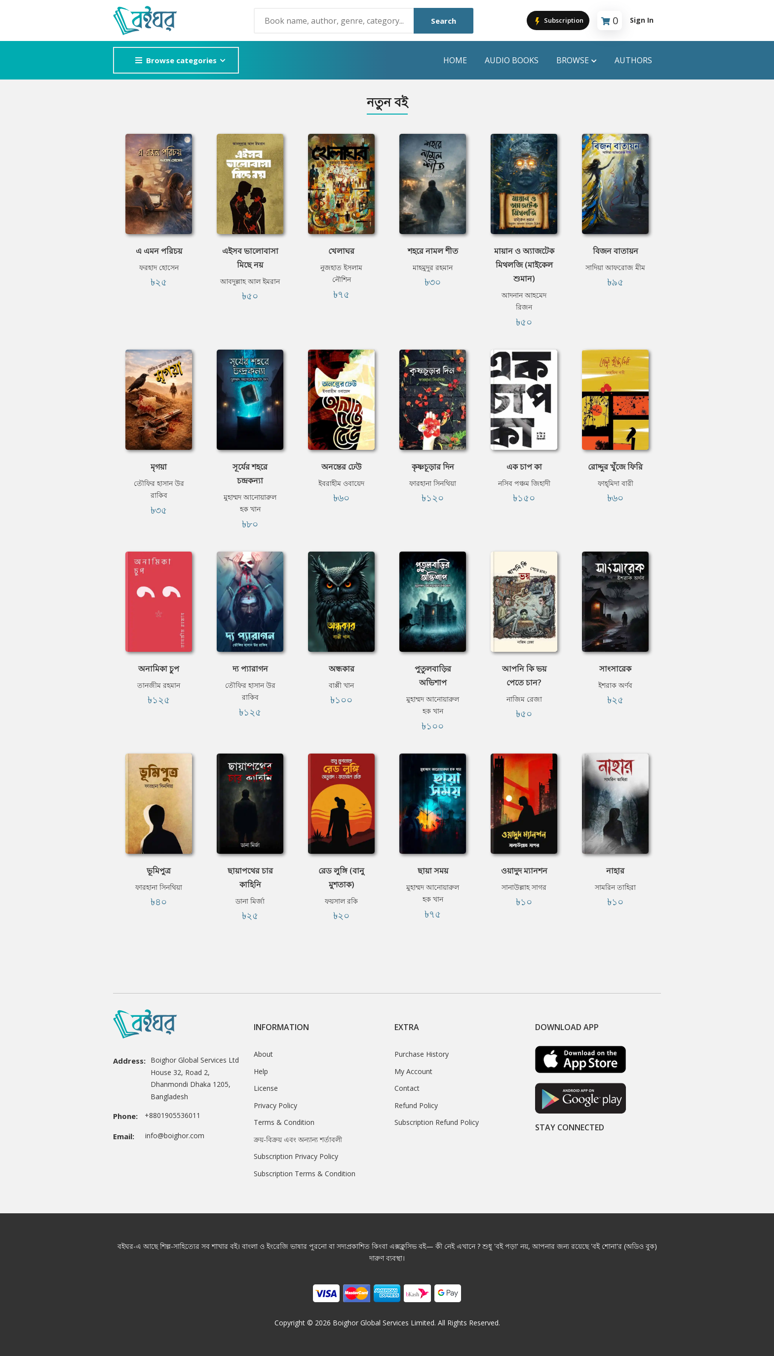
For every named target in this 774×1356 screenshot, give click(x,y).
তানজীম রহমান (158, 685)
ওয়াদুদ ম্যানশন (524, 870)
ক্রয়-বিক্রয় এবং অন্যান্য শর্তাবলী (298, 1139)
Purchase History (421, 1054)
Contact (407, 1088)
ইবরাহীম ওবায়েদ (341, 483)
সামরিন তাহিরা (615, 887)
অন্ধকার (341, 668)
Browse (576, 60)
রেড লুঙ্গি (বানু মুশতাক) (341, 877)
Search (443, 21)
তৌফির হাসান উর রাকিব (159, 489)
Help (261, 1071)
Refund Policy (416, 1105)
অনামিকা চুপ (158, 668)
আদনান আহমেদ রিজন (524, 301)
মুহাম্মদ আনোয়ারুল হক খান (250, 503)
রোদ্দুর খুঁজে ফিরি (615, 466)
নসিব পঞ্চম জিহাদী (524, 483)
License (266, 1088)
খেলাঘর (341, 250)
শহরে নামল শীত (433, 250)
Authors (633, 60)
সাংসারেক (615, 668)
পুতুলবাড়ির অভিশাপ (433, 675)
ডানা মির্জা (250, 901)
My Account (413, 1071)
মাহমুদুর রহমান (433, 267)
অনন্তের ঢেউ (341, 466)
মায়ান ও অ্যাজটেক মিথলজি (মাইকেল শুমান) (524, 264)
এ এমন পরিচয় (159, 250)
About (263, 1054)
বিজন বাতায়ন (615, 250)
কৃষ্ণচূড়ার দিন (433, 466)
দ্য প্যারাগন (250, 668)
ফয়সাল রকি (341, 901)
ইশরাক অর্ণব (615, 685)
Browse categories (176, 60)
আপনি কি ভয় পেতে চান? (524, 675)
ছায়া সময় (433, 870)
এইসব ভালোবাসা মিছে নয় (250, 257)
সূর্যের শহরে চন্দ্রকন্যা (250, 473)
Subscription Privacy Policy (296, 1156)
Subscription (558, 21)
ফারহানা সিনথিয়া (432, 483)
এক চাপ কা (524, 466)
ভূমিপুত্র (159, 870)
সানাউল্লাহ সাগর (524, 887)
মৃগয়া (159, 466)
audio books (512, 60)
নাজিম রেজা (524, 699)
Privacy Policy (275, 1105)
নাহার (615, 870)
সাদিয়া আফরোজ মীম (615, 267)
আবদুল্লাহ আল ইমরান (250, 281)
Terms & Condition (284, 1122)
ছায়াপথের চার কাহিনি (250, 877)
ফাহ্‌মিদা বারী (615, 483)
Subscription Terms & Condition (304, 1173)
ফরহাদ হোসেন (159, 267)
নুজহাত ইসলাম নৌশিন (341, 273)
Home (455, 60)
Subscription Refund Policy (436, 1122)
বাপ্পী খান (341, 685)
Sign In (642, 20)
